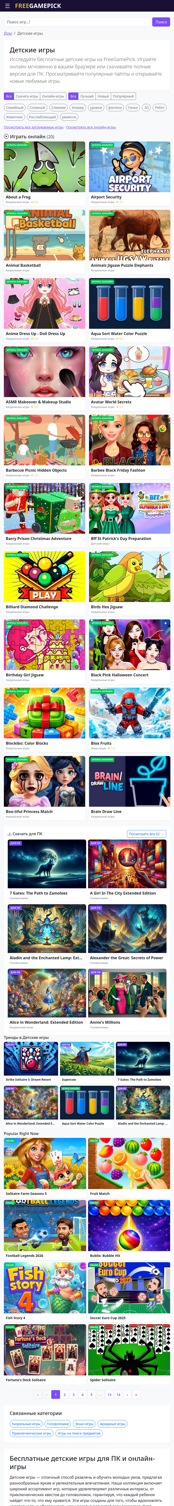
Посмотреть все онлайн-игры (91, 127)
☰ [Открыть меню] (7, 6)
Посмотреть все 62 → (146, 834)
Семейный (14, 107)
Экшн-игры (84, 1499)
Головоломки (58, 1499)
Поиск (161, 22)
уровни (96, 107)
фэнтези (115, 107)
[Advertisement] (87, 1073)
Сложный (37, 107)
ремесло (69, 117)
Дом (8, 33)
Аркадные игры (112, 1499)
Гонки (133, 107)
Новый (103, 96)
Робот (160, 107)
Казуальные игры (26, 1499)
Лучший (87, 96)
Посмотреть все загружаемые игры (33, 127)
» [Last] (136, 1470)
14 (118, 1470)
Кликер (78, 107)
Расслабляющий (42, 117)
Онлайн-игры (53, 96)
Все (9, 96)
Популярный (123, 96)
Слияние (59, 107)
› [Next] (127, 1470)
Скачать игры (27, 96)
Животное (14, 117)
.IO (146, 107)
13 (109, 1470)
